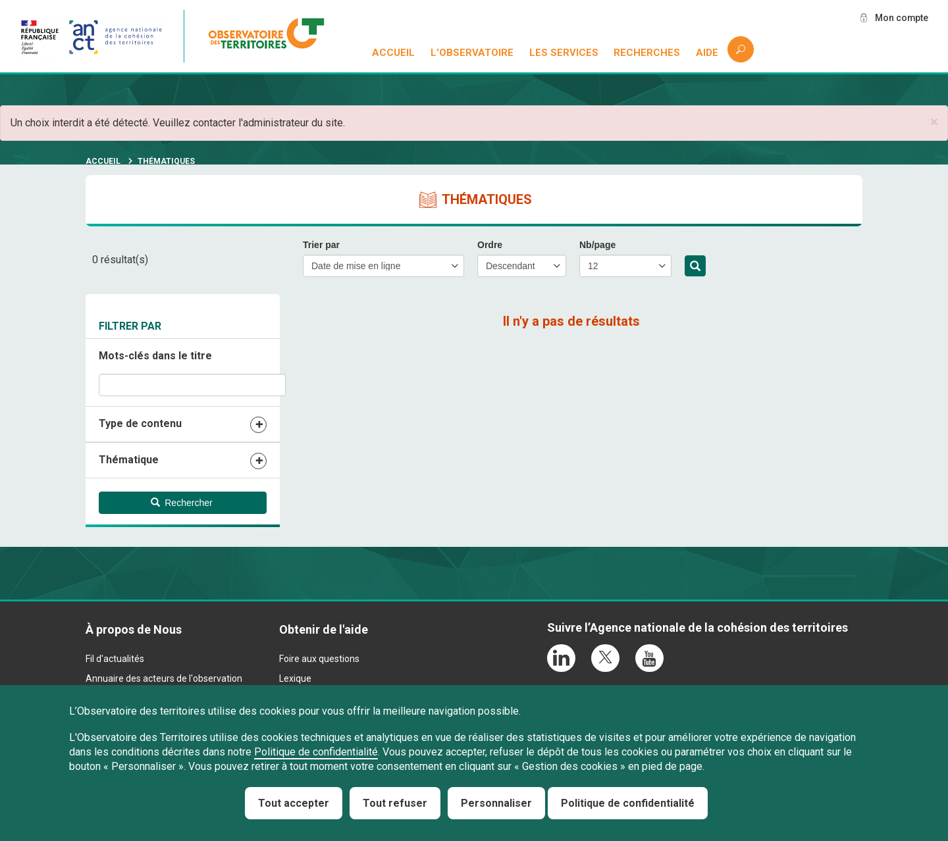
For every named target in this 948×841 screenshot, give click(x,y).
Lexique (295, 678)
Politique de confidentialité (316, 752)
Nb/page (597, 245)
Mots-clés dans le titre (155, 355)
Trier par (321, 245)
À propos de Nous (134, 629)
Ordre (489, 245)
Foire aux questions (319, 658)
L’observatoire (472, 53)
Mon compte (901, 18)
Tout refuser (395, 803)
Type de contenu (140, 423)
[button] (934, 121)
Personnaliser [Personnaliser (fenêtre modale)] (496, 803)
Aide (707, 53)
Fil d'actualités (115, 658)
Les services (563, 53)
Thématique (129, 459)
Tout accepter (293, 803)
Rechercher (695, 266)
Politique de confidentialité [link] (628, 803)
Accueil (393, 53)
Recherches (647, 53)
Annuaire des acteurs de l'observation (164, 678)
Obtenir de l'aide (323, 629)
